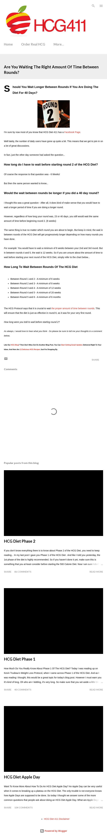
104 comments (23, 807)
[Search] (93, 6)
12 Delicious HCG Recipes (30, 349)
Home (8, 44)
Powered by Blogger (53, 830)
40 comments (22, 689)
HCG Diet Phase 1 (19, 659)
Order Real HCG (33, 44)
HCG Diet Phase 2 (19, 541)
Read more (96, 571)
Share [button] (95, 359)
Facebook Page (72, 132)
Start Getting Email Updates (72, 345)
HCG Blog (15, 345)
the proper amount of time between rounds (72, 308)
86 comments (22, 571)
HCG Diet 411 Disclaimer (56, 819)
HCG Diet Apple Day (22, 777)
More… (59, 44)
